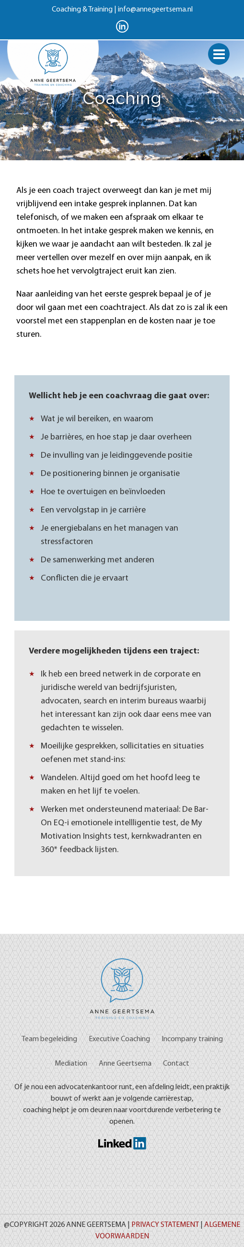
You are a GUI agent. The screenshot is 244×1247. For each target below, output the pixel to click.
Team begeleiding (49, 1039)
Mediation (71, 1064)
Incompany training (192, 1039)
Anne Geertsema (125, 1064)
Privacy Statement (165, 1225)
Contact (176, 1064)
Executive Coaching (119, 1039)
